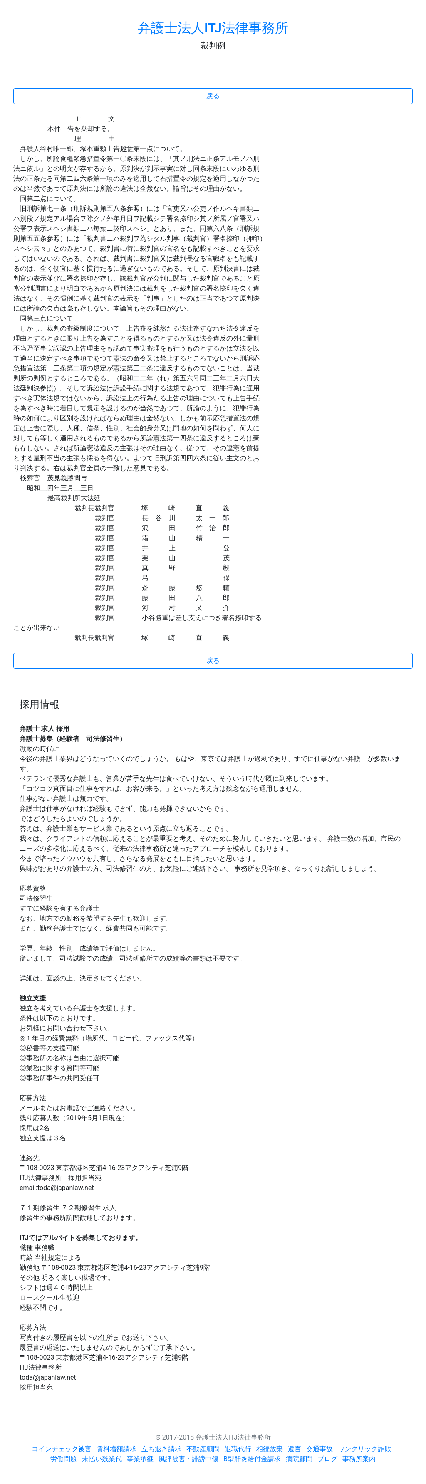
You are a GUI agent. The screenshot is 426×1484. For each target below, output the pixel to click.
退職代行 (238, 1449)
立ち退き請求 (161, 1449)
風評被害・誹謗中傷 (188, 1459)
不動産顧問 (203, 1449)
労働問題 (63, 1459)
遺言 (294, 1449)
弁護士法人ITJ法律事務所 (213, 28)
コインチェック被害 (62, 1449)
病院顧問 (299, 1459)
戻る (213, 96)
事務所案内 (359, 1459)
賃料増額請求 (116, 1449)
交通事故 (319, 1449)
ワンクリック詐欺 (364, 1449)
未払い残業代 (102, 1459)
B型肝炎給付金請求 (252, 1459)
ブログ (327, 1459)
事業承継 (140, 1459)
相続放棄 (269, 1449)
